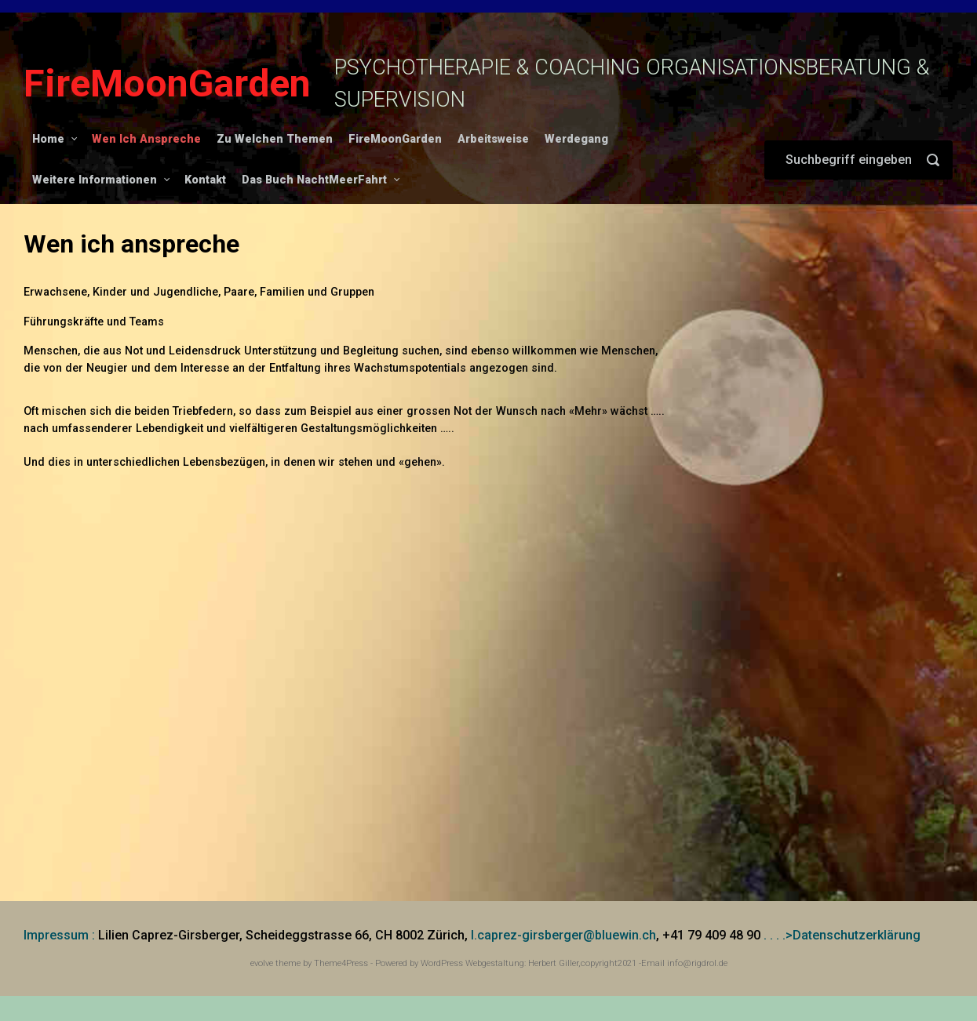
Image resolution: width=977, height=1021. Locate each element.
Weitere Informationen (94, 180)
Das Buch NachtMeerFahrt (314, 180)
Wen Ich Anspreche (146, 139)
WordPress (442, 963)
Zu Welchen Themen (275, 139)
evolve (261, 963)
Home (48, 139)
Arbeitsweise (493, 139)
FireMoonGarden (167, 83)
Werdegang (576, 139)
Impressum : (59, 935)
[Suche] (858, 160)
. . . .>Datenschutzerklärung (842, 935)
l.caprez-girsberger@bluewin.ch (563, 935)
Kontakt (205, 180)
